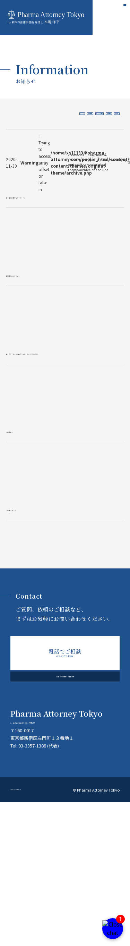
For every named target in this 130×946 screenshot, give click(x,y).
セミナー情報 (69, 114)
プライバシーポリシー (29, 933)
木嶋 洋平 (65, 851)
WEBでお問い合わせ (65, 797)
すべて (27, 114)
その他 (111, 114)
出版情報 (46, 114)
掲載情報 (92, 114)
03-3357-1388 (65, 762)
